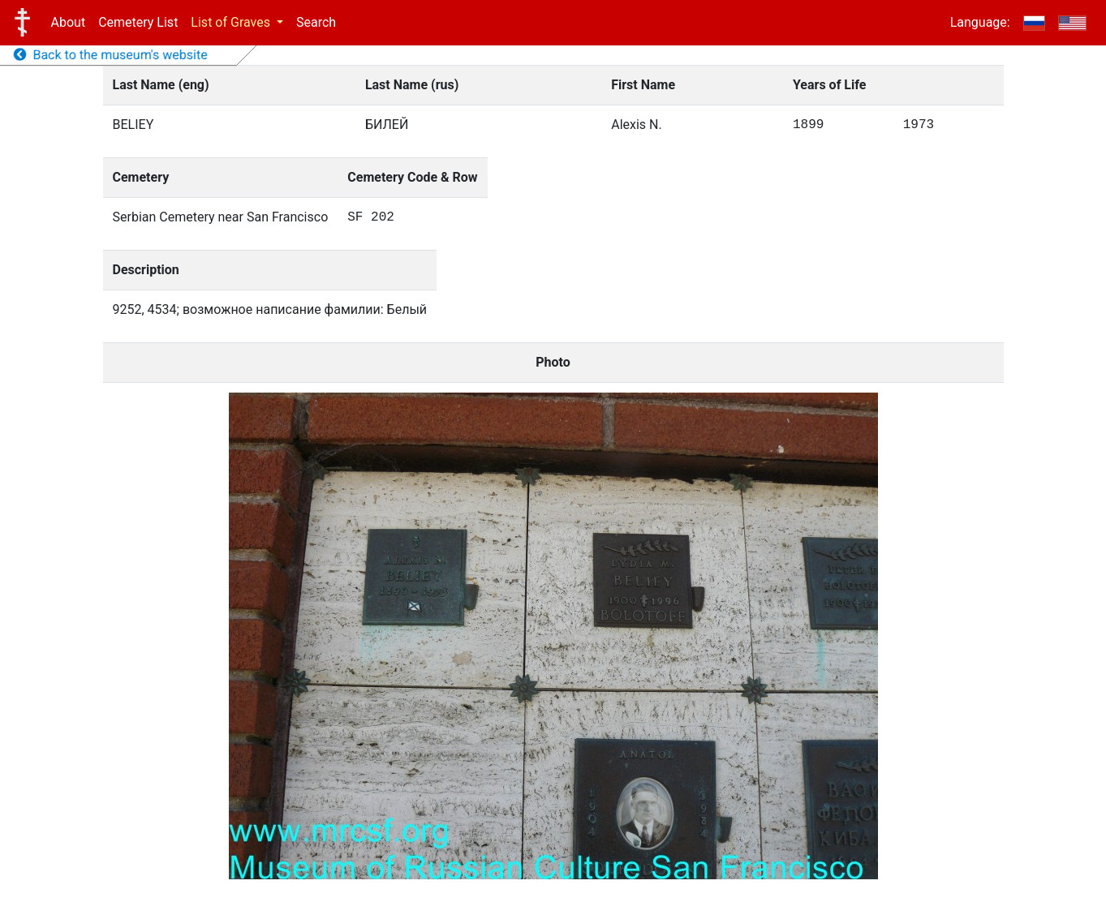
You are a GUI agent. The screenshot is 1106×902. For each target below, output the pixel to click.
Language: (980, 22)
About (68, 22)
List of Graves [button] (232, 22)
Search (316, 22)
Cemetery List (138, 22)
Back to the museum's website (111, 54)
